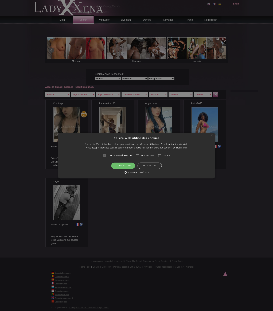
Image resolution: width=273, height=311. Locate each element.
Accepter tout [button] (123, 165)
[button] (104, 155)
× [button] (211, 135)
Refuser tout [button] (150, 165)
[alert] (136, 155)
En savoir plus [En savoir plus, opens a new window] (180, 147)
